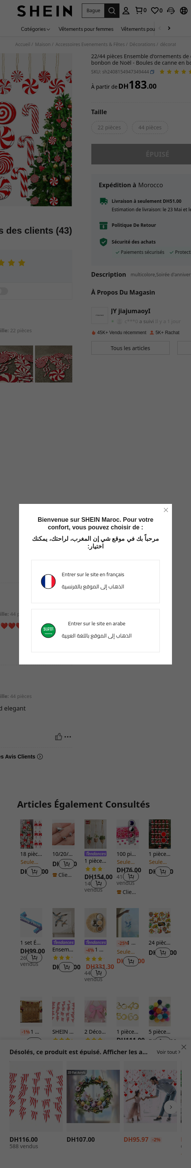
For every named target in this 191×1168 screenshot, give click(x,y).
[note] (63, 875)
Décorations (142, 44)
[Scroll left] (159, 28)
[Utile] (58, 572)
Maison (43, 44)
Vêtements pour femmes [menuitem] (86, 29)
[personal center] (126, 10)
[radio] (109, 127)
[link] (140, 10)
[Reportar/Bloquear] (67, 572)
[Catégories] (36, 28)
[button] (93, 10)
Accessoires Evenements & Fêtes (90, 44)
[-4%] (88, 950)
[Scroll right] (169, 28)
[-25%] (120, 943)
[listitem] (31, 852)
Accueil (22, 44)
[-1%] (24, 1032)
